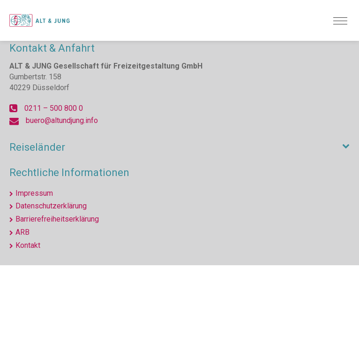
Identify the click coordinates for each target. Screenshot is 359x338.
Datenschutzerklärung (51, 205)
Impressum (34, 193)
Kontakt (27, 245)
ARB (22, 232)
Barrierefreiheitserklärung (57, 219)
